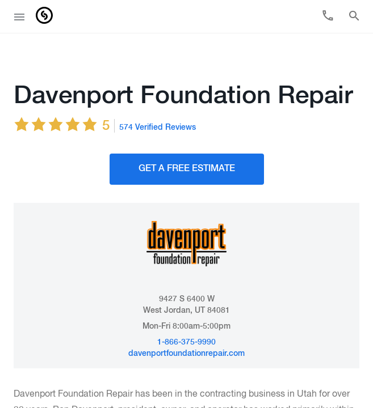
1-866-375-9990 (186, 317)
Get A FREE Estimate (187, 143)
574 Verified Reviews (157, 103)
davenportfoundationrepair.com (186, 329)
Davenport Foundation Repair (183, 71)
